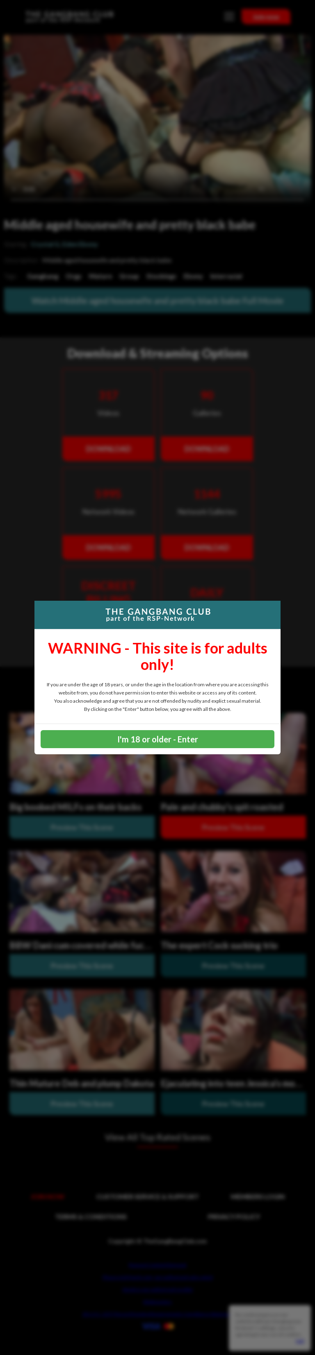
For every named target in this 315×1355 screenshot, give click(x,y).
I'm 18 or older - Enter (157, 739)
